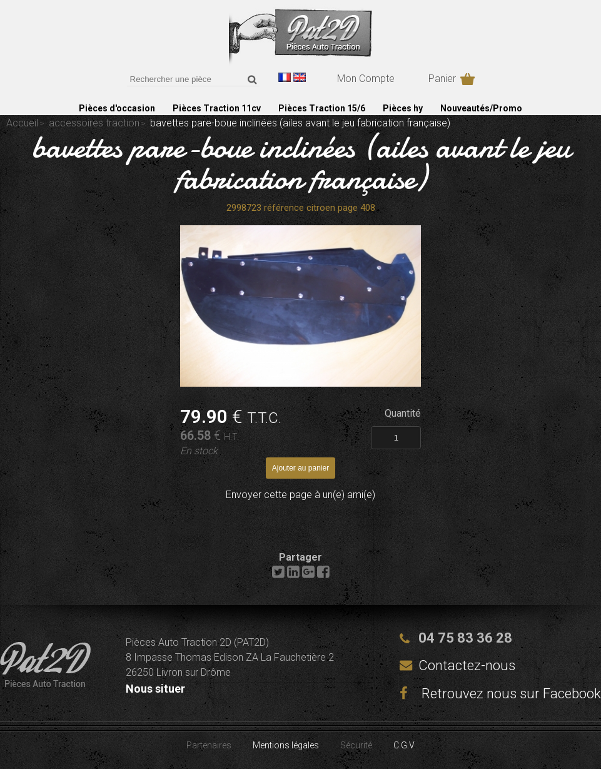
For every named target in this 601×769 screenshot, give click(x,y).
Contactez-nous (466, 665)
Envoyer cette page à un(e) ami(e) (300, 495)
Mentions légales (286, 745)
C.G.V (404, 745)
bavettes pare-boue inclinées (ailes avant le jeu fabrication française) (301, 163)
